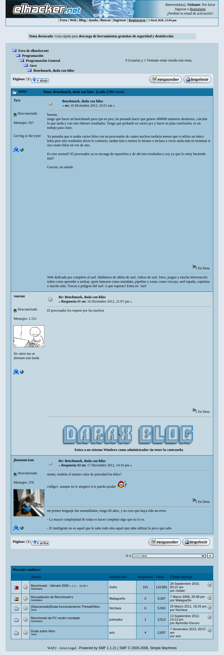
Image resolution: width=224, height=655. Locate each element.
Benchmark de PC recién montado (55, 618)
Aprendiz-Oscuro (187, 623)
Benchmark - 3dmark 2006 (50, 585)
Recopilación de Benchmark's (52, 597)
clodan (180, 590)
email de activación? (198, 13)
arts (112, 632)
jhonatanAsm (23, 460)
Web (73, 20)
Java (32, 66)
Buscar (105, 20)
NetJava (115, 608)
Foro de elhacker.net (33, 51)
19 (80, 585)
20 (84, 585)
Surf (143, 286)
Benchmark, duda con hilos (53, 71)
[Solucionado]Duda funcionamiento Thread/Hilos (65, 606)
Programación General (43, 61)
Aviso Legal (67, 648)
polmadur (116, 619)
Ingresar (180, 9)
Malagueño (117, 598)
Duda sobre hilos (43, 631)
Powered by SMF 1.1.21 (98, 648)
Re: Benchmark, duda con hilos (82, 297)
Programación (32, 56)
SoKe (113, 587)
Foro (63, 20)
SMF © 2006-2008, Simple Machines (148, 648)
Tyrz (16, 100)
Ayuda (93, 20)
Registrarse (137, 20)
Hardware (37, 588)
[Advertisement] (135, 219)
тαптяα (18, 296)
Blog (82, 20)
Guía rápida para (114, 36)
